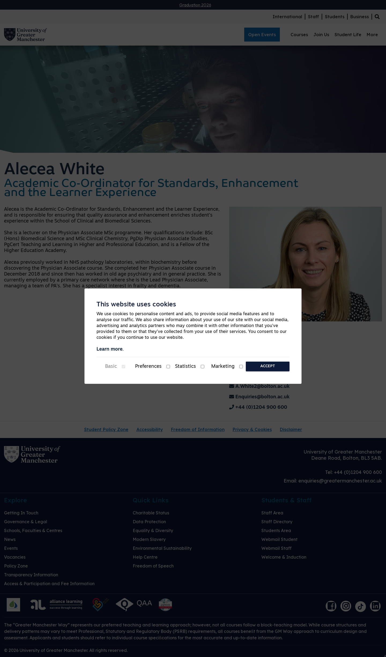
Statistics (185, 366)
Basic (111, 366)
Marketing (223, 366)
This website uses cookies (136, 305)
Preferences (148, 366)
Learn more (109, 349)
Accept (267, 366)
